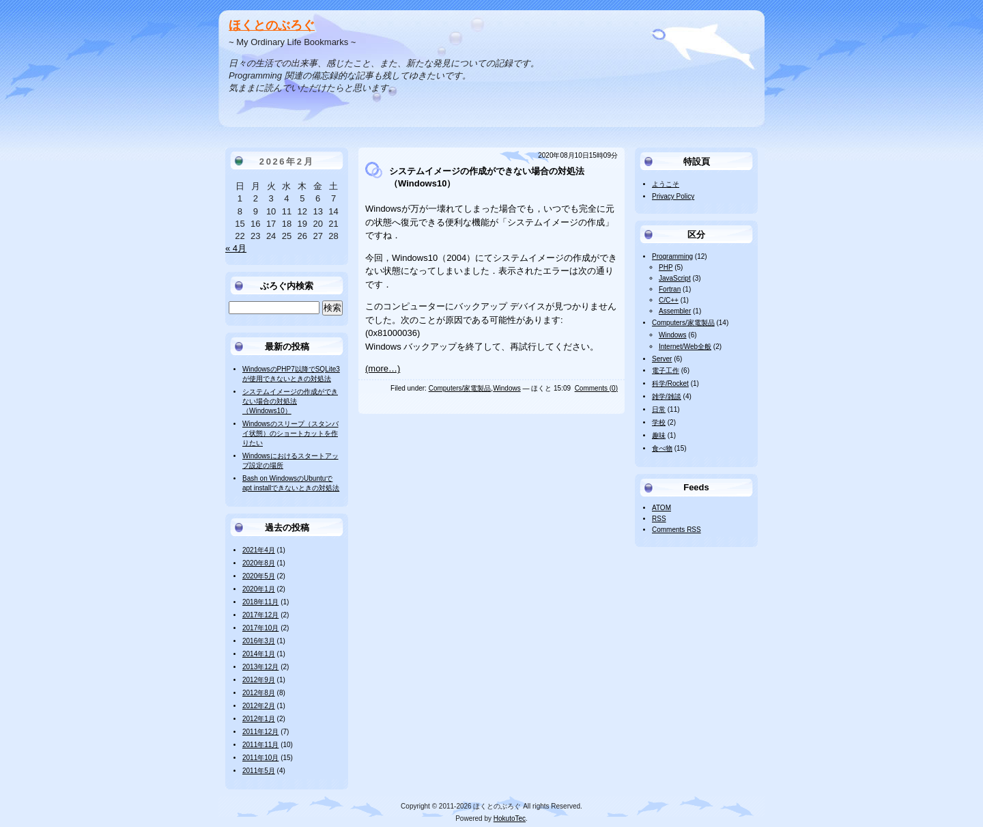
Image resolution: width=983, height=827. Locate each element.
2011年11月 (260, 744)
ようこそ (665, 184)
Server (662, 359)
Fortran (670, 289)
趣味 (659, 435)
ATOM (661, 507)
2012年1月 (258, 719)
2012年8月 (258, 693)
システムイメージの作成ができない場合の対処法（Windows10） (290, 401)
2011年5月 (258, 770)
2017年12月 (260, 615)
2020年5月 (258, 576)
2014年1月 (258, 654)
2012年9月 (258, 680)
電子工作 (665, 370)
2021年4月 (258, 550)
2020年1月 (258, 589)
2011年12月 (260, 731)
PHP (665, 267)
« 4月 (235, 248)
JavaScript (675, 278)
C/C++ (669, 300)
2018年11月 (260, 602)
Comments (676, 529)
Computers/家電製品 (460, 388)
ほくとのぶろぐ (272, 25)
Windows (507, 388)
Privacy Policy (673, 196)
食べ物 (662, 448)
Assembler (675, 311)
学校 (659, 422)
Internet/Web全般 (685, 346)
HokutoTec (510, 818)
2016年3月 (258, 641)
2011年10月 (260, 757)
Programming (672, 256)
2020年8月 (258, 563)
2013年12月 (260, 667)
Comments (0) (596, 388)
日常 (659, 409)
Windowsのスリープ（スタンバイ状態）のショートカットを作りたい (290, 433)
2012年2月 (258, 706)
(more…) (382, 368)
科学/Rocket (670, 383)
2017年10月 (260, 628)
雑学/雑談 (666, 396)
